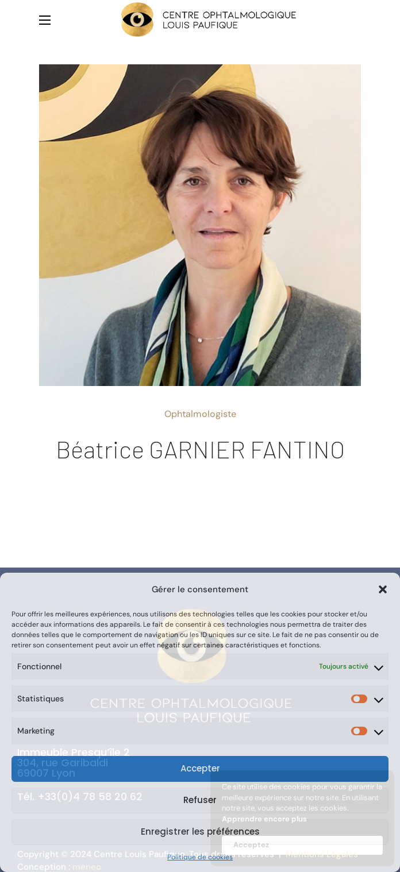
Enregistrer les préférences (200, 831)
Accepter (200, 768)
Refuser (200, 800)
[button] (383, 589)
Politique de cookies (200, 857)
